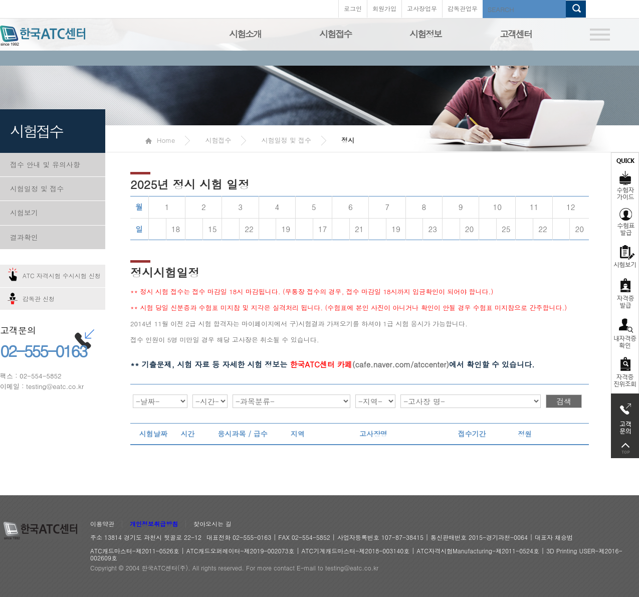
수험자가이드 (625, 178)
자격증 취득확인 (625, 332)
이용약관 (102, 524)
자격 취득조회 (625, 372)
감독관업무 (463, 8)
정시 (347, 140)
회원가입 (384, 8)
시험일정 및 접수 (37, 188)
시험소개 (245, 34)
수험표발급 (625, 222)
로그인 (353, 8)
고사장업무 (422, 8)
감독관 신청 (39, 298)
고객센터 (516, 34)
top (625, 448)
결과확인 (24, 237)
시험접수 (335, 34)
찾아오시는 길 (212, 524)
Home (160, 140)
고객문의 (625, 416)
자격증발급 (625, 293)
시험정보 (425, 34)
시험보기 (24, 213)
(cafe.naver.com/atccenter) (369, 364)
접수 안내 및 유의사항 (45, 164)
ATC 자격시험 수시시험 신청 (62, 275)
